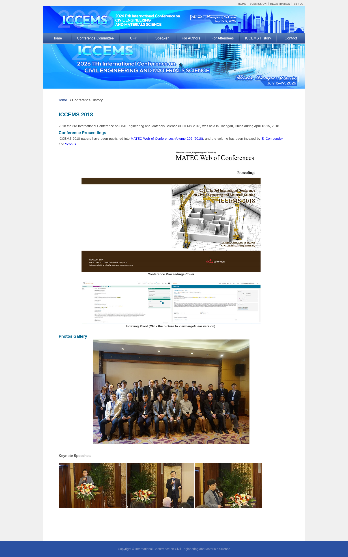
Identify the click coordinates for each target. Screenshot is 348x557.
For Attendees (222, 38)
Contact (291, 38)
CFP (133, 38)
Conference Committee (95, 38)
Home (57, 38)
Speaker (162, 38)
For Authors (191, 38)
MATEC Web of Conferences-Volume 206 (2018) (167, 138)
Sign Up (298, 3)
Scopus (70, 144)
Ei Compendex (272, 138)
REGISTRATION (280, 3)
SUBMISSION (258, 3)
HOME (242, 3)
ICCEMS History (258, 38)
